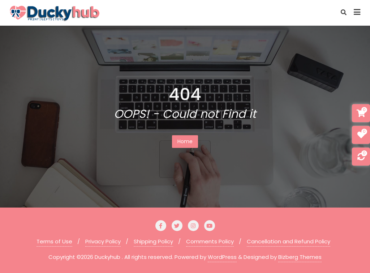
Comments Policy (210, 241)
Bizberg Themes (300, 257)
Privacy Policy (103, 241)
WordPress (222, 257)
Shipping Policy (153, 241)
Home (185, 141)
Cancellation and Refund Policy (288, 241)
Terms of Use (54, 241)
